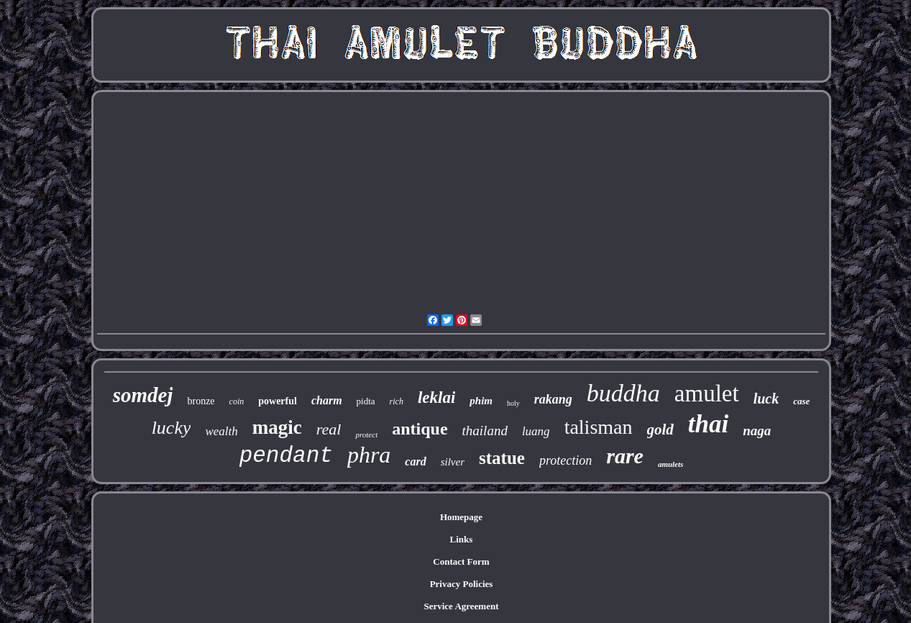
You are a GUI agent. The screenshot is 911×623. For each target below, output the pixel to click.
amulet (706, 393)
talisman (598, 427)
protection (565, 460)
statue (502, 458)
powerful (277, 401)
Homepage (461, 516)
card (415, 461)
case (801, 401)
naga (757, 430)
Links (461, 539)
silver (452, 462)
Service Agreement (461, 606)
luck (766, 398)
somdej (143, 394)
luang (536, 431)
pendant (286, 455)
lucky (171, 427)
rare (625, 456)
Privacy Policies (461, 583)
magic (277, 427)
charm (326, 400)
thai (708, 424)
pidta (366, 401)
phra (368, 455)
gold (660, 429)
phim (481, 400)
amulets (670, 464)
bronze (200, 401)
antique (419, 428)
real (329, 429)
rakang (553, 399)
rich (396, 401)
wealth (221, 431)
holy (513, 403)
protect (366, 434)
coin (236, 401)
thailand (485, 430)
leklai (436, 397)
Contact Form (461, 561)
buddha (623, 393)
